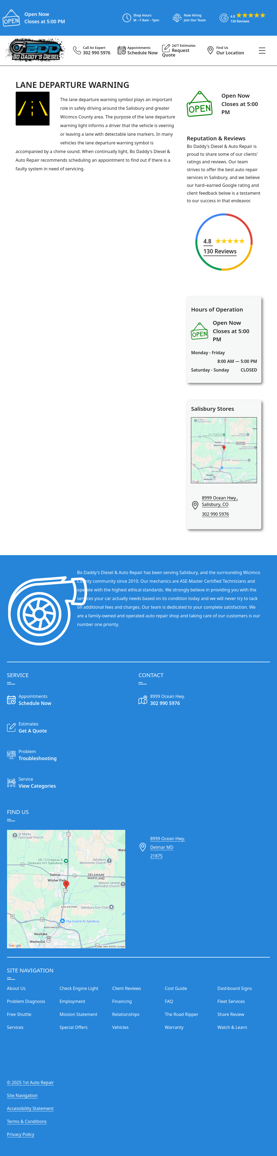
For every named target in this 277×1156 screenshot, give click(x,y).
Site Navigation (22, 1095)
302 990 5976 (215, 514)
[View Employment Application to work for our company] (187, 18)
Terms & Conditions (27, 1121)
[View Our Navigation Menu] (262, 50)
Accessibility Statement (30, 1108)
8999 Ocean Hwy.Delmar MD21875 (167, 847)
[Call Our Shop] (171, 700)
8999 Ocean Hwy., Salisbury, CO (220, 501)
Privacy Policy (20, 1134)
